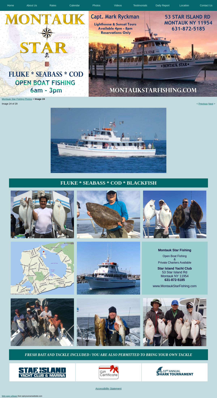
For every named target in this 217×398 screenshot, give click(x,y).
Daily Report (162, 5)
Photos (97, 5)
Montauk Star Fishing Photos (17, 99)
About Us (32, 5)
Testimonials (140, 5)
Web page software (9, 396)
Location (184, 5)
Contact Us (206, 5)
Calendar (74, 5)
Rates (53, 5)
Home (10, 5)
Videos (118, 5)
